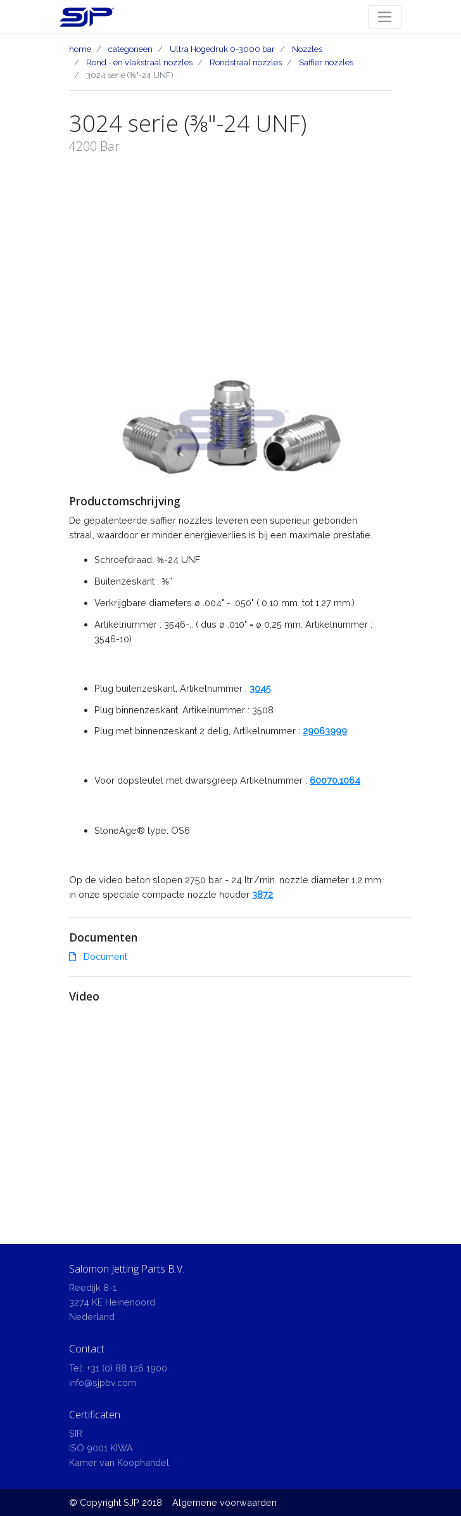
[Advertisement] (230, 251)
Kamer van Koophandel (119, 1462)
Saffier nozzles (326, 62)
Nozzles (307, 49)
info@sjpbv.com (102, 1382)
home (80, 49)
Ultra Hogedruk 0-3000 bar (222, 49)
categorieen (130, 49)
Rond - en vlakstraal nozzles (139, 62)
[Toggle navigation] (384, 17)
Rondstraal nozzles (246, 62)
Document (98, 956)
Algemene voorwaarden (224, 1502)
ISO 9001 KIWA (101, 1447)
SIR (75, 1433)
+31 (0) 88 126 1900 (126, 1368)
